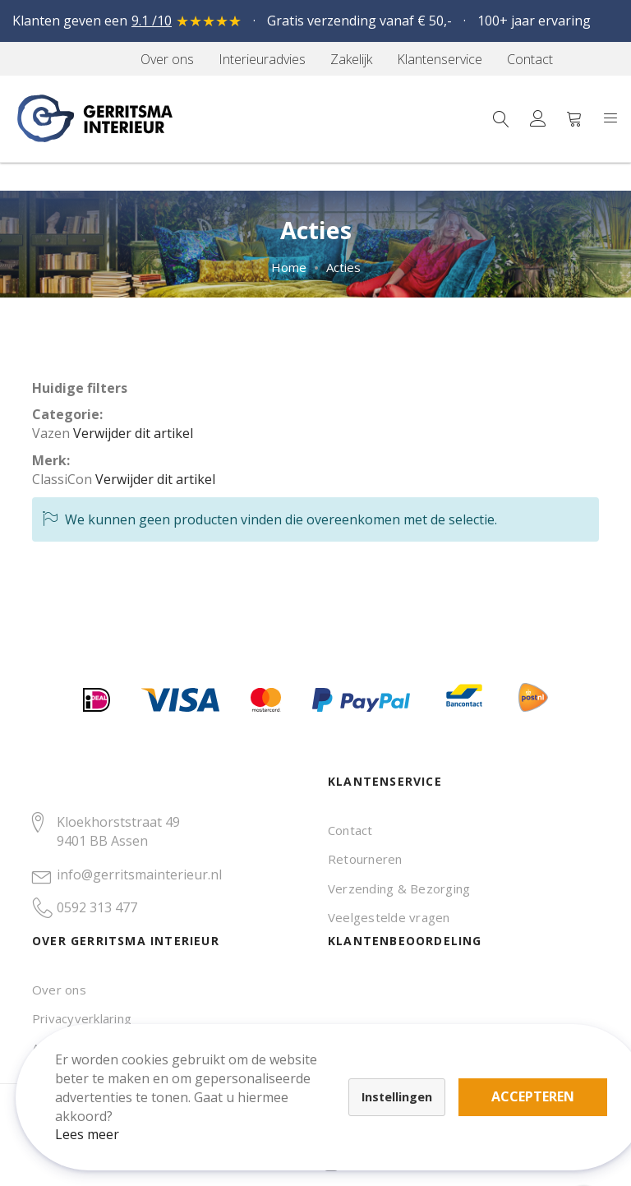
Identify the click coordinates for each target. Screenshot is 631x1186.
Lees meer (98, 1123)
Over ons (59, 989)
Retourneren (365, 859)
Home (288, 267)
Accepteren (543, 1086)
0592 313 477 (97, 907)
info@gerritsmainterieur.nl (139, 874)
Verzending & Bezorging (399, 888)
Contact (350, 830)
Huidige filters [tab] (79, 388)
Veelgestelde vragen (389, 917)
